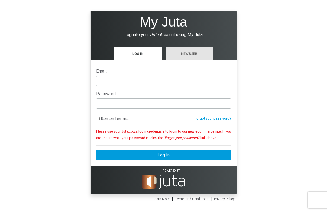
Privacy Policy (224, 199)
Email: (101, 71)
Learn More (161, 199)
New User (189, 54)
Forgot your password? (213, 118)
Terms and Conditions (191, 199)
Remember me (112, 118)
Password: (106, 93)
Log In (137, 54)
